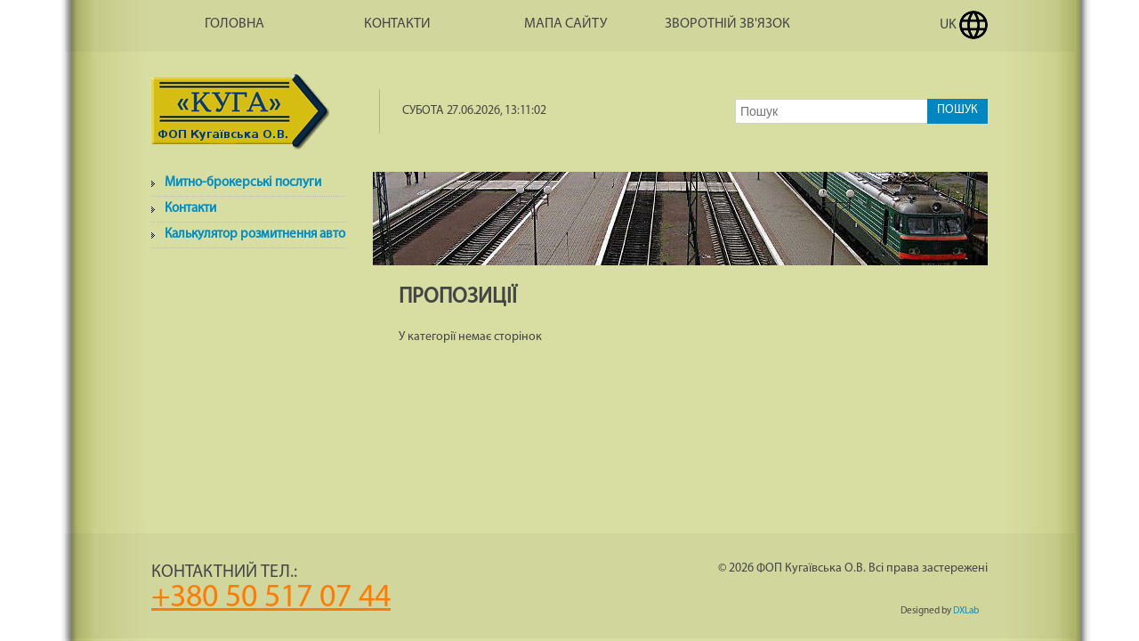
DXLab (966, 611)
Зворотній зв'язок (727, 24)
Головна (234, 24)
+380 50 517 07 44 (271, 598)
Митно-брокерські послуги (243, 183)
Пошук (957, 110)
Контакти (397, 24)
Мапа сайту (565, 24)
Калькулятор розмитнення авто (255, 234)
